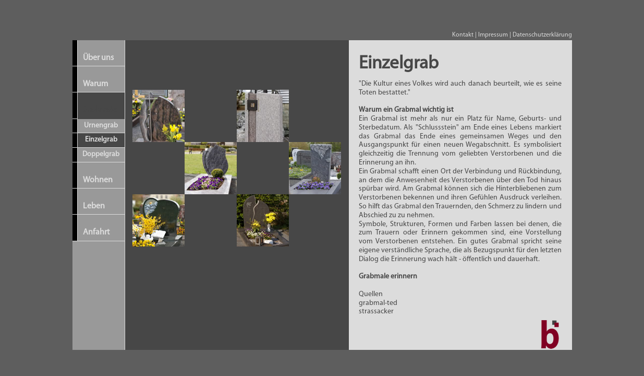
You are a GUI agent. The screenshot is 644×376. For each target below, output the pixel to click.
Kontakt (462, 35)
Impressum (493, 35)
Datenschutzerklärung (542, 35)
